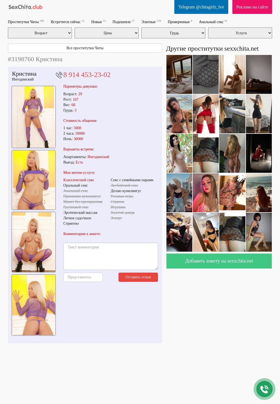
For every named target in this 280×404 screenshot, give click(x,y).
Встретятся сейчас (67, 21)
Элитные (151, 21)
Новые (98, 21)
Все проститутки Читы (85, 48)
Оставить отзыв (138, 277)
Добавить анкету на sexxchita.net (219, 261)
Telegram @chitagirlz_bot (201, 7)
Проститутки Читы (26, 21)
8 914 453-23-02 (87, 75)
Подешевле (123, 21)
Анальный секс (213, 21)
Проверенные (180, 21)
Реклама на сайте (252, 7)
